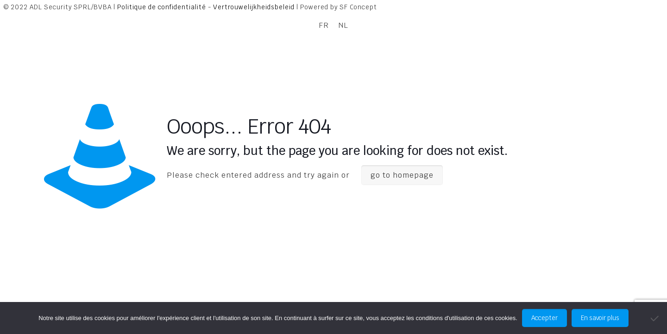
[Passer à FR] (324, 25)
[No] (655, 318)
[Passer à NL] (343, 25)
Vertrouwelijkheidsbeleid (254, 7)
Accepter (544, 318)
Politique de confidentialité (161, 7)
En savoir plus (600, 318)
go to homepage (402, 175)
